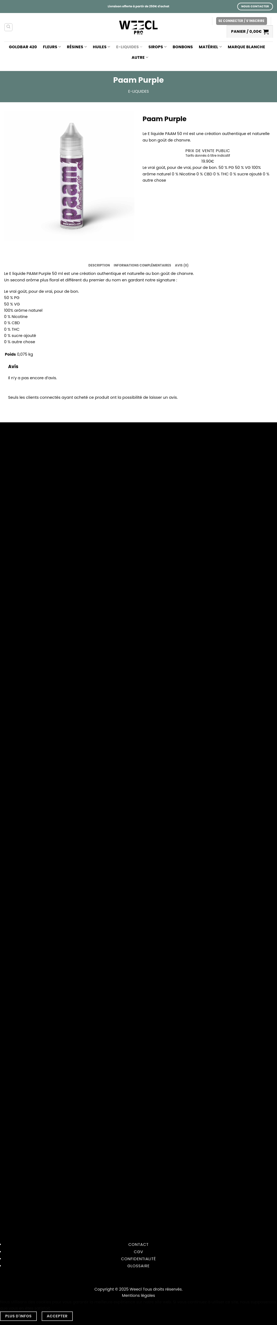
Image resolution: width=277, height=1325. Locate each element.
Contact (138, 1244)
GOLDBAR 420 (23, 47)
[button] (241, 21)
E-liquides (129, 47)
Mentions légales (138, 1295)
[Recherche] (8, 27)
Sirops (158, 47)
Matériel (210, 47)
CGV (138, 1252)
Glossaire (138, 1266)
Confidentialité (138, 1259)
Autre (140, 57)
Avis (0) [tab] (182, 265)
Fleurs (52, 47)
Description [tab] (99, 265)
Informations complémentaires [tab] (142, 265)
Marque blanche (246, 47)
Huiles (101, 47)
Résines (77, 47)
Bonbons (183, 47)
